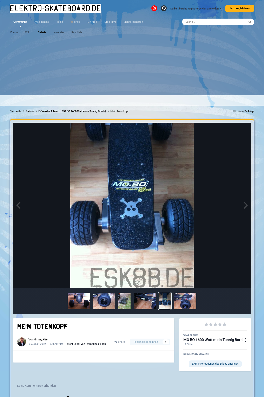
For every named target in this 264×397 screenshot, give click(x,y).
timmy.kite (40, 339)
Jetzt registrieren (240, 8)
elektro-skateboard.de (55, 8)
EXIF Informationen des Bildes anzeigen (215, 363)
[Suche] (205, 22)
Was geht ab (41, 21)
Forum (14, 32)
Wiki (27, 32)
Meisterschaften (133, 21)
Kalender (59, 32)
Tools (60, 21)
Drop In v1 (110, 21)
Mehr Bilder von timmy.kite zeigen (86, 343)
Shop (76, 21)
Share (119, 341)
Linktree (92, 21)
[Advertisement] (132, 66)
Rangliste (76, 32)
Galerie (42, 32)
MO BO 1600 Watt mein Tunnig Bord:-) (214, 340)
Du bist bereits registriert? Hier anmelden (196, 8)
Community (20, 23)
